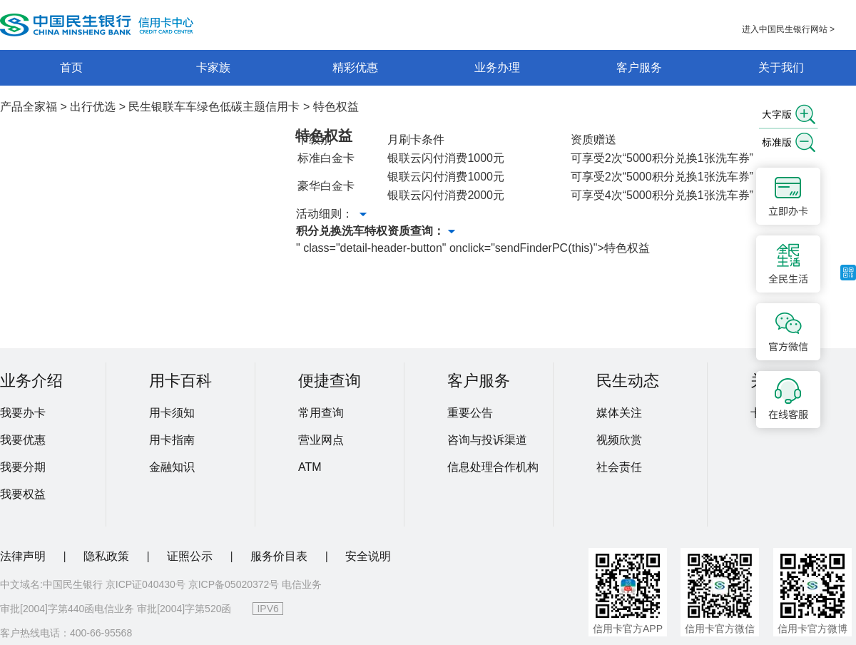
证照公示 (191, 556)
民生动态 (627, 381)
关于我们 (781, 67)
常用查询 (321, 413)
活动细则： (331, 214)
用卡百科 (180, 381)
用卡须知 (172, 413)
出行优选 (93, 107)
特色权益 (336, 107)
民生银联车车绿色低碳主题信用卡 (214, 107)
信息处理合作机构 (493, 467)
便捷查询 (329, 381)
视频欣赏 (619, 440)
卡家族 (213, 67)
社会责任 (619, 467)
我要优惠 (23, 440)
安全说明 (368, 556)
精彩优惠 (355, 67)
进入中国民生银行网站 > (788, 29)
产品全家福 (28, 107)
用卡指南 (172, 440)
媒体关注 (619, 413)
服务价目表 (280, 556)
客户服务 (639, 67)
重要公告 (470, 413)
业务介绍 (31, 381)
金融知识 (172, 467)
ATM (310, 467)
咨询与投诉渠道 (487, 440)
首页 (71, 67)
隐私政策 (107, 556)
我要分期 (23, 467)
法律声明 (24, 556)
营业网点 (321, 440)
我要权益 (23, 494)
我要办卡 (23, 413)
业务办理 (497, 67)
